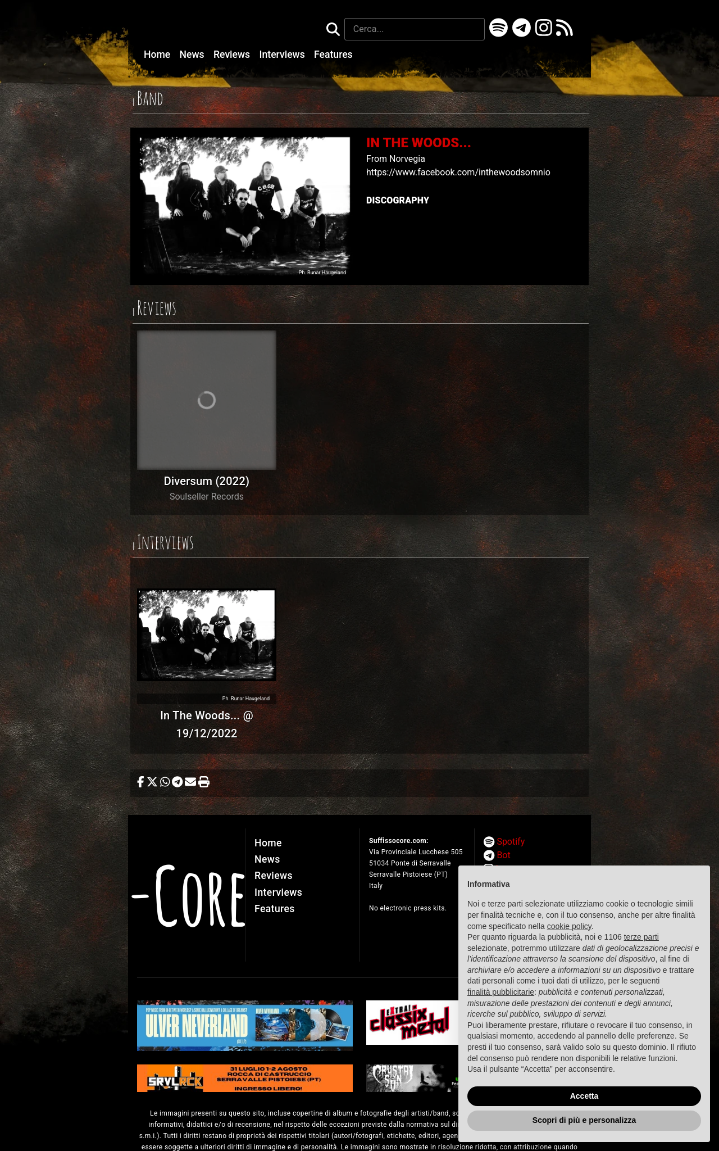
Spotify (511, 841)
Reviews (233, 54)
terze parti (641, 936)
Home (158, 54)
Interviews (284, 54)
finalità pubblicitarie (500, 991)
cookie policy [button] (569, 926)
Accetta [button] (584, 1095)
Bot (503, 855)
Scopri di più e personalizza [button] (584, 1120)
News (193, 54)
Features (333, 54)
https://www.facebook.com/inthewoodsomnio (458, 172)
